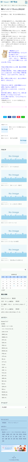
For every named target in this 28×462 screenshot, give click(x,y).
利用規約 (4, 422)
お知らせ (5, 331)
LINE (23, 116)
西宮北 (4, 348)
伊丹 (4, 339)
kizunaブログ (4, 321)
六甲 (4, 356)
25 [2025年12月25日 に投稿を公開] (13, 285)
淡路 (4, 397)
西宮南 (4, 350)
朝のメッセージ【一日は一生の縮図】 (10, 241)
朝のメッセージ (13, 11)
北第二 (4, 370)
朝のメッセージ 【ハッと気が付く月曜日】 (11, 204)
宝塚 (4, 342)
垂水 (4, 381)
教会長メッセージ (7, 326)
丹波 (4, 345)
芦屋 (4, 353)
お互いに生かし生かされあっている (10, 312)
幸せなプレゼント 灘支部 (8, 298)
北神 (4, 386)
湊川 (4, 375)
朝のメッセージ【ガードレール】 (9, 222)
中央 (4, 372)
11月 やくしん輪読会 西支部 (10, 309)
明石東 (4, 392)
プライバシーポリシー (13, 422)
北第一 (4, 367)
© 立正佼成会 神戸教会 (14, 459)
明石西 (4, 394)
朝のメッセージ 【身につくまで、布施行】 (11, 185)
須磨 (4, 378)
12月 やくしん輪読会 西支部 (10, 301)
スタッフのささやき (7, 328)
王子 (4, 361)
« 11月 (3, 290)
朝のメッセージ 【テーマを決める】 (10, 166)
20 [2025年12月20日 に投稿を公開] (21, 283)
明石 (3, 389)
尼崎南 (4, 337)
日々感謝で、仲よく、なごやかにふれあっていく (13, 305)
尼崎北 (4, 334)
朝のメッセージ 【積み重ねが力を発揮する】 (12, 260)
